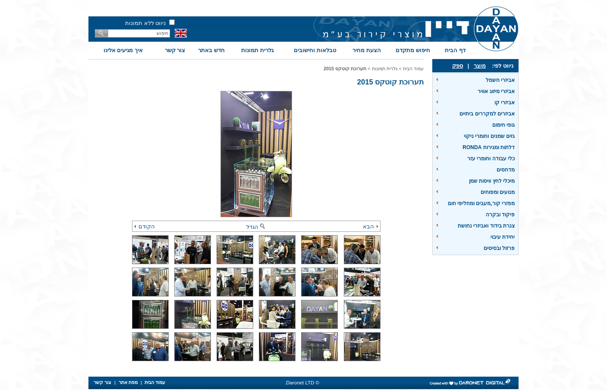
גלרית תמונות (257, 50)
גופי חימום (503, 125)
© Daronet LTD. (302, 382)
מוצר (480, 65)
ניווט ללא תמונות (145, 23)
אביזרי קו (504, 103)
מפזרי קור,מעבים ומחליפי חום (481, 203)
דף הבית (455, 50)
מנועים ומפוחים (498, 192)
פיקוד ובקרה (500, 215)
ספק (457, 65)
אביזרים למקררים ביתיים (487, 114)
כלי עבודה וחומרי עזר (491, 159)
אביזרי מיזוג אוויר (496, 91)
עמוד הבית (413, 68)
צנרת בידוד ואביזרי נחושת (486, 226)
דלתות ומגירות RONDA (488, 147)
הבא (370, 226)
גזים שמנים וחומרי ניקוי (489, 136)
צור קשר (175, 50)
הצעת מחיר (366, 50)
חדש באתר (211, 50)
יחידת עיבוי (503, 237)
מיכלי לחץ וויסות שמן (492, 181)
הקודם (144, 226)
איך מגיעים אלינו (123, 50)
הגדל (256, 227)
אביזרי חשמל (500, 80)
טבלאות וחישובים (315, 50)
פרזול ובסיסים (499, 248)
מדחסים (506, 170)
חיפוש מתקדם (413, 50)
